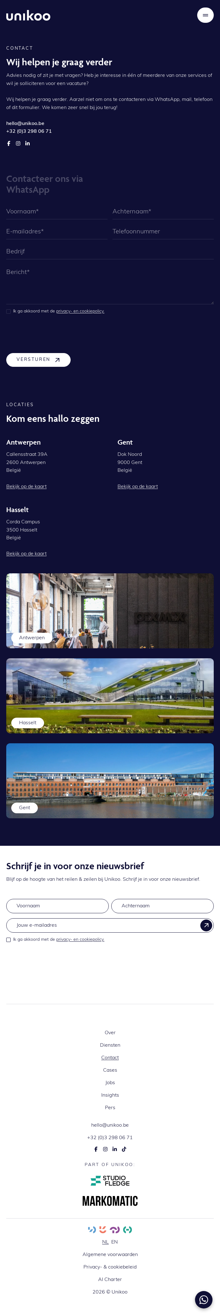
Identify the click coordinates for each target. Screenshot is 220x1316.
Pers (110, 1107)
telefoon (203, 99)
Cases (110, 1070)
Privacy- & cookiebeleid (110, 1267)
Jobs (110, 1082)
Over (110, 1032)
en (114, 1242)
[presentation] (53, 333)
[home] (28, 15)
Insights (110, 1095)
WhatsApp (167, 99)
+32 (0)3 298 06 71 (110, 1137)
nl (105, 1242)
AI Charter (110, 1279)
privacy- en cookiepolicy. (80, 311)
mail (187, 99)
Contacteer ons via (44, 178)
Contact (110, 1057)
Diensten (110, 1045)
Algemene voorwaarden (110, 1254)
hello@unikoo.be (110, 1125)
